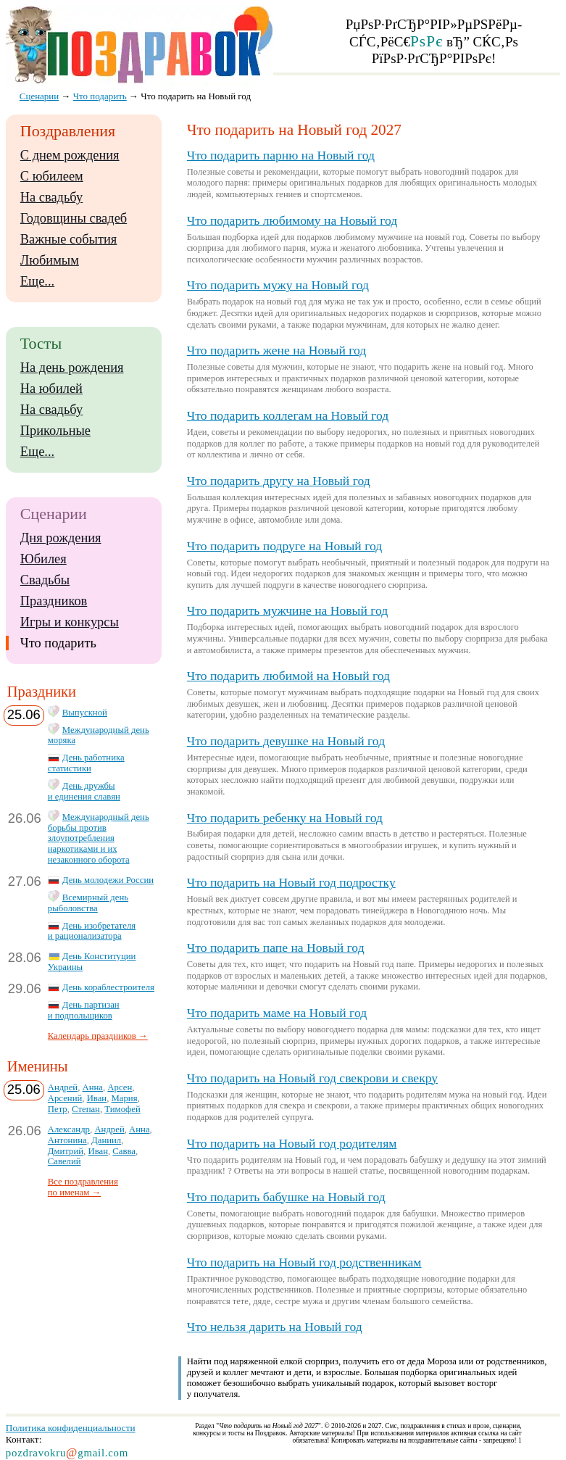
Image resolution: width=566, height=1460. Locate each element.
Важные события (68, 239)
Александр (69, 1129)
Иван (97, 1098)
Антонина (67, 1140)
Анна (93, 1087)
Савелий (64, 1161)
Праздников (54, 601)
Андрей (63, 1087)
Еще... (37, 281)
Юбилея (43, 559)
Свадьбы (45, 580)
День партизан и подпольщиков (84, 1010)
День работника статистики (86, 762)
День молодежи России (108, 880)
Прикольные (55, 430)
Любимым (49, 260)
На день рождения (72, 367)
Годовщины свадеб (73, 218)
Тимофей (122, 1109)
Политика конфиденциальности (71, 1427)
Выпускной (84, 713)
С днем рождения (70, 155)
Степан (86, 1109)
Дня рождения (60, 538)
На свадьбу (51, 197)
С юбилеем (51, 176)
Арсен (119, 1087)
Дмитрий (65, 1151)
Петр (57, 1109)
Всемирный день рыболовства (88, 902)
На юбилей (51, 388)
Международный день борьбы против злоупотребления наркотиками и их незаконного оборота (98, 838)
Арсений (65, 1098)
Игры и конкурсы (69, 622)
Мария (125, 1098)
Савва (124, 1151)
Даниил (106, 1140)
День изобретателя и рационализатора (92, 931)
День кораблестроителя (108, 987)
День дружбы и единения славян (84, 791)
